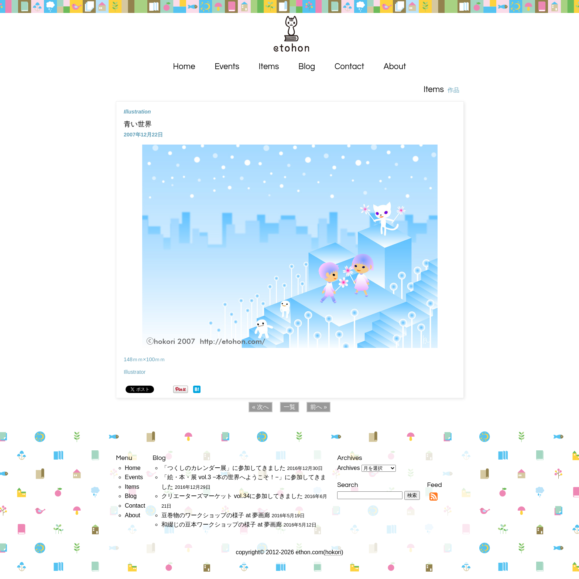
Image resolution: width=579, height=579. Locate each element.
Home (184, 66)
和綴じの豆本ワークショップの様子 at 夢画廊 (221, 524)
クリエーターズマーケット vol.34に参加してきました (232, 496)
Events (227, 66)
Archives (348, 468)
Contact (349, 66)
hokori (333, 552)
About (395, 66)
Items (269, 66)
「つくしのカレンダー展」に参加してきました (223, 468)
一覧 (289, 407)
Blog (306, 66)
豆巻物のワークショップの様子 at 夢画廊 (215, 515)
